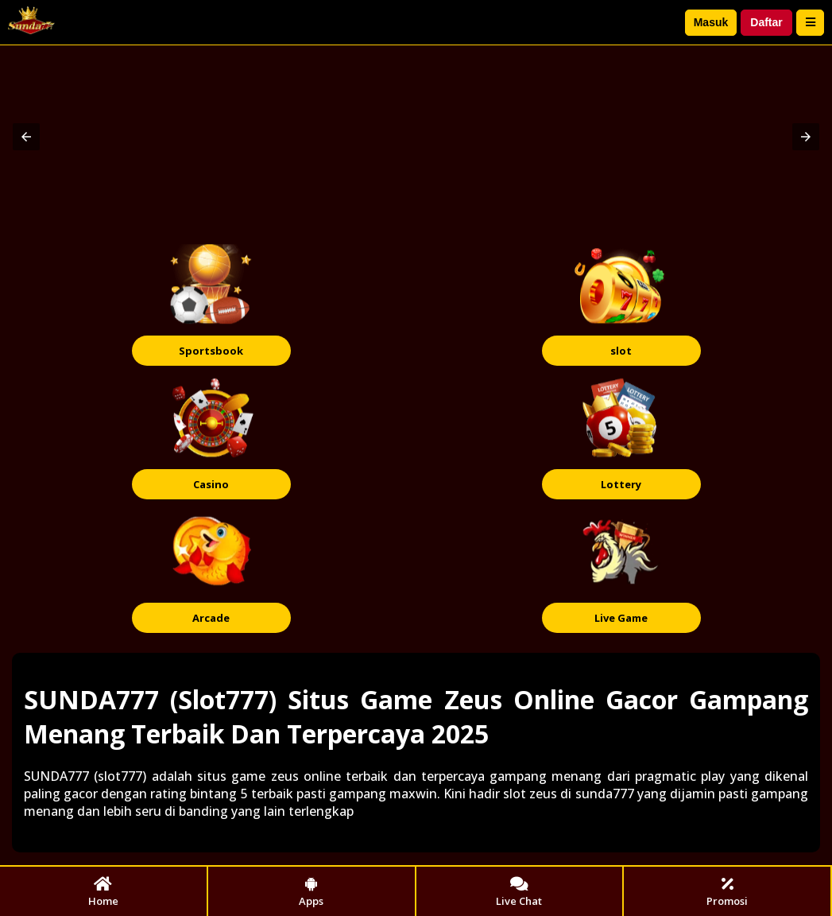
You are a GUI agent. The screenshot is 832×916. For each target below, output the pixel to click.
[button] (26, 136)
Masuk (711, 22)
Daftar (766, 22)
